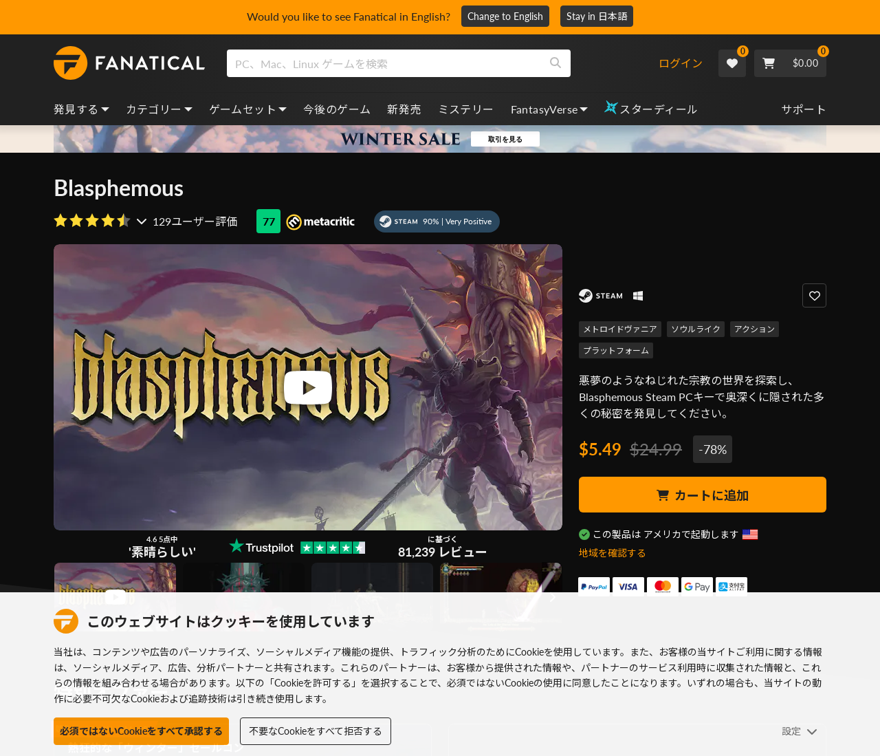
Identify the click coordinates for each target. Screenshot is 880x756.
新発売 (404, 109)
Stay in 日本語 (596, 16)
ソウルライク (695, 329)
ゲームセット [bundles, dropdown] (248, 109)
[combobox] (442, 63)
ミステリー (466, 109)
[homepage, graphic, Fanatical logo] (129, 63)
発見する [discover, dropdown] (81, 109)
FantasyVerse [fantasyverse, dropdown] (549, 109)
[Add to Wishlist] (814, 295)
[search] (384, 63)
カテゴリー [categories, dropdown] (159, 109)
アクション (754, 329)
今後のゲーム (337, 109)
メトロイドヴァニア (620, 329)
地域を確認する (612, 553)
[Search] (555, 63)
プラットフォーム (616, 350)
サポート (803, 109)
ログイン (681, 62)
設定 (799, 731)
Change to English (505, 16)
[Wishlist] (732, 63)
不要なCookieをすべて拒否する (315, 731)
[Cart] (790, 63)
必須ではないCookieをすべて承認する (141, 731)
